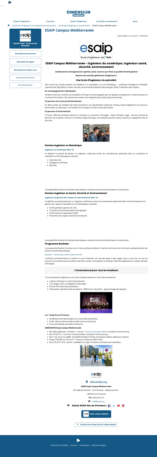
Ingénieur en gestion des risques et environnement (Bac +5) (71, 204)
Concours (50, 23)
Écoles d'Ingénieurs (21, 23)
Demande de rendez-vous (25, 75)
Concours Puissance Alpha (96, 338)
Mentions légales (99, 452)
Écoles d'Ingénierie (78, 23)
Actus (135, 23)
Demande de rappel (25, 67)
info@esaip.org (98, 408)
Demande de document (25, 59)
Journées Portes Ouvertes (25, 84)
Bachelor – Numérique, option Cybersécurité (63, 261)
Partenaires (84, 452)
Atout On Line (58, 452)
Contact (74, 452)
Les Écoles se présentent (106, 23)
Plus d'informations (25, 92)
